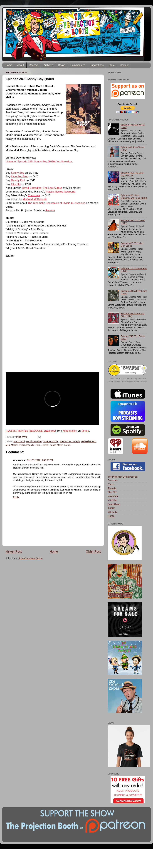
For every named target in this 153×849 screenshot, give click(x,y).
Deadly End (18, 180)
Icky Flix (16, 184)
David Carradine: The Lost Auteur (42, 187)
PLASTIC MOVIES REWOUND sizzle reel (31, 430)
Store (112, 65)
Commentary (77, 65)
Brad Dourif (19, 441)
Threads (112, 488)
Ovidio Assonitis (27, 445)
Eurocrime (34, 195)
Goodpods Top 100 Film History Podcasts (127, 378)
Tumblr (111, 508)
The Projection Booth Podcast (122, 477)
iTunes (111, 484)
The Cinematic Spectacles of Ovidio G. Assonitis (56, 202)
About (20, 65)
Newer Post (13, 551)
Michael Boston (88, 441)
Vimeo (85, 430)
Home (8, 65)
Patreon (50, 210)
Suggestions (97, 65)
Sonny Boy (17, 172)
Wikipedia (112, 512)
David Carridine (34, 441)
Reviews (33, 65)
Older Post (93, 551)
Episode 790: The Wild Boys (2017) (132, 174)
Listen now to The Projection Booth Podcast (127, 381)
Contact (124, 65)
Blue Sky (112, 492)
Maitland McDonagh (34, 199)
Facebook (113, 480)
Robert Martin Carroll (60, 445)
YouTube (112, 500)
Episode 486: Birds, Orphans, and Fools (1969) (134, 196)
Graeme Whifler (50, 441)
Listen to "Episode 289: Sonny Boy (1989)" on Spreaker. (39, 161)
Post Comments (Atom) (31, 558)
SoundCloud (114, 504)
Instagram (113, 496)
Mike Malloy (70, 430)
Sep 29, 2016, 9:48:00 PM (40, 460)
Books (61, 65)
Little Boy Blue (19, 176)
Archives (48, 65)
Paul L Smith (42, 445)
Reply (16, 497)
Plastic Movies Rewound (60, 191)
